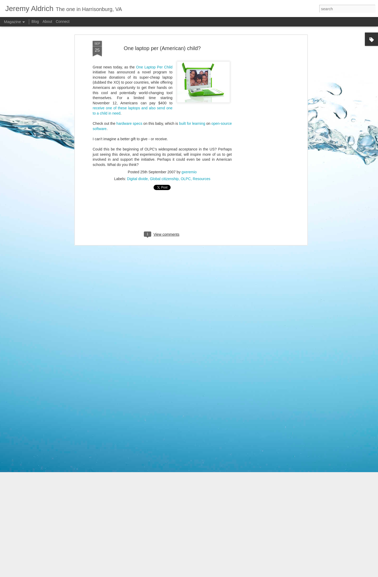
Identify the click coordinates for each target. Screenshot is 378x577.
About (47, 21)
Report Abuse (262, 574)
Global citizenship (164, 116)
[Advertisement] (162, 150)
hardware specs (129, 60)
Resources (201, 116)
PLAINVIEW (216, 574)
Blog (35, 21)
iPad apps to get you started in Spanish (172, 511)
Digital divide (137, 116)
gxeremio (189, 109)
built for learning (192, 60)
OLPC (186, 116)
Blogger (246, 574)
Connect (62, 21)
